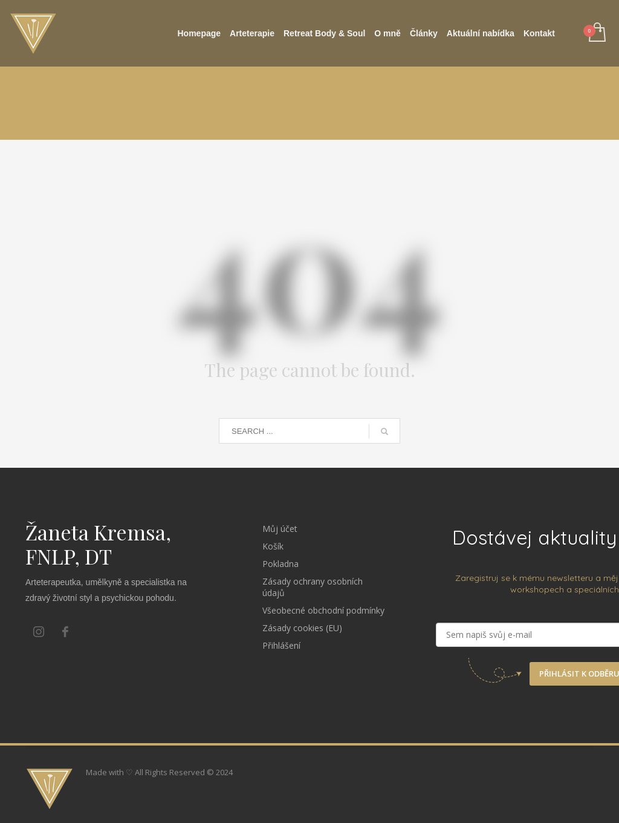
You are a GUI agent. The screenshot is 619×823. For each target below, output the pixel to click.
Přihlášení (281, 645)
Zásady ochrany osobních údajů (312, 586)
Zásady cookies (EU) (302, 628)
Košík (273, 546)
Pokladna (280, 563)
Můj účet (279, 528)
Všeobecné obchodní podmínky (323, 610)
